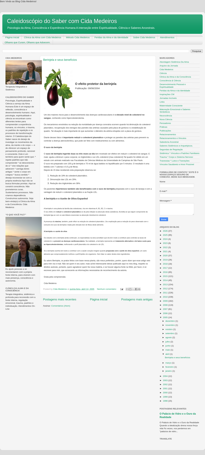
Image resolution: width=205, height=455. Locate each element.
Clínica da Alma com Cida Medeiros (42, 37)
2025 (165, 235)
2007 (165, 309)
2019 (165, 260)
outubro (169, 329)
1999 (165, 397)
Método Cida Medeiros (78, 37)
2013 (165, 284)
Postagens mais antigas (137, 299)
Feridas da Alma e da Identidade (111, 37)
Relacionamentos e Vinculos (173, 138)
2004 (165, 376)
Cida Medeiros (166, 69)
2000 (165, 392)
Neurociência (166, 115)
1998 (165, 401)
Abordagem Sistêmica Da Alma (174, 62)
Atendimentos (167, 37)
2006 (165, 313)
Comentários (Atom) (60, 306)
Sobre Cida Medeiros (144, 37)
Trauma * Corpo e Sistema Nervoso (176, 157)
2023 (165, 243)
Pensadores (165, 123)
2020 (165, 255)
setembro (170, 333)
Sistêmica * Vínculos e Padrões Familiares (179, 153)
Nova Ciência (166, 119)
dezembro (170, 321)
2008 (165, 305)
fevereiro (169, 367)
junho (168, 346)
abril (167, 354)
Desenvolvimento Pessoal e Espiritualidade (173, 85)
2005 (165, 317)
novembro (170, 325)
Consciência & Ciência (170, 80)
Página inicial (12, 37)
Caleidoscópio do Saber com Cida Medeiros (62, 21)
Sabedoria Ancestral (169, 142)
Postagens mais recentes (59, 299)
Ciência (163, 73)
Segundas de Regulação (171, 149)
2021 (165, 251)
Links (162, 102)
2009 (165, 301)
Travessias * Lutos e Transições (175, 161)
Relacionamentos (168, 134)
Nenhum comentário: (107, 289)
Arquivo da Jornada (169, 66)
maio (168, 350)
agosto (168, 337)
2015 (165, 276)
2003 (165, 380)
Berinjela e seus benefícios (60, 59)
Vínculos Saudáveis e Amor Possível (177, 164)
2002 (165, 384)
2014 (165, 280)
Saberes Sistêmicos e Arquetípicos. (176, 146)
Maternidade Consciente (171, 105)
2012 (165, 288)
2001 (165, 388)
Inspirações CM (167, 94)
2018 (165, 264)
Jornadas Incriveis (168, 98)
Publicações (165, 131)
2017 (165, 268)
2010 (165, 297)
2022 (165, 247)
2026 (165, 231)
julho (167, 342)
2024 (165, 239)
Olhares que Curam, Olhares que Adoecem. (27, 42)
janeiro (168, 371)
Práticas (163, 127)
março (168, 363)
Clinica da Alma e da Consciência (175, 77)
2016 (165, 272)
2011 (165, 292)
